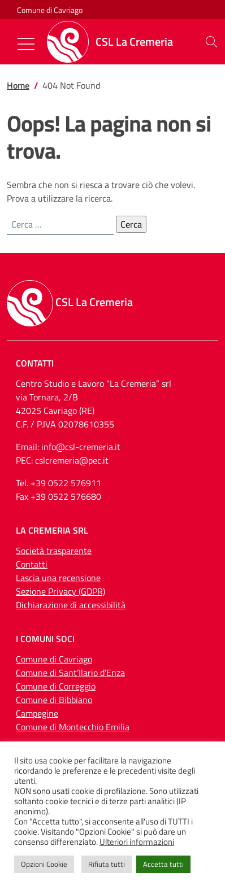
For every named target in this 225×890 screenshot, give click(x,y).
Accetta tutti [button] (163, 864)
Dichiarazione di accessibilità (71, 605)
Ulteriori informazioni (136, 842)
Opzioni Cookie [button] (44, 864)
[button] (211, 42)
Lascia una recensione (58, 577)
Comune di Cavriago (50, 10)
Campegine (37, 713)
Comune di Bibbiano (54, 699)
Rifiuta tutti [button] (106, 864)
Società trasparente (54, 550)
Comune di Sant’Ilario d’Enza (70, 672)
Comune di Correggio (56, 686)
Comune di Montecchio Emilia (72, 727)
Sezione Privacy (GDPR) (60, 591)
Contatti (31, 564)
